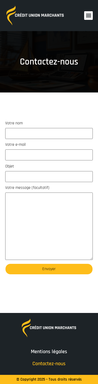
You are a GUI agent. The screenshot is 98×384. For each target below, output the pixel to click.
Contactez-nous (49, 363)
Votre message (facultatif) (49, 223)
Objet (49, 173)
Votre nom (49, 130)
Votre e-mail (49, 151)
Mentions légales (49, 351)
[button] (88, 15)
